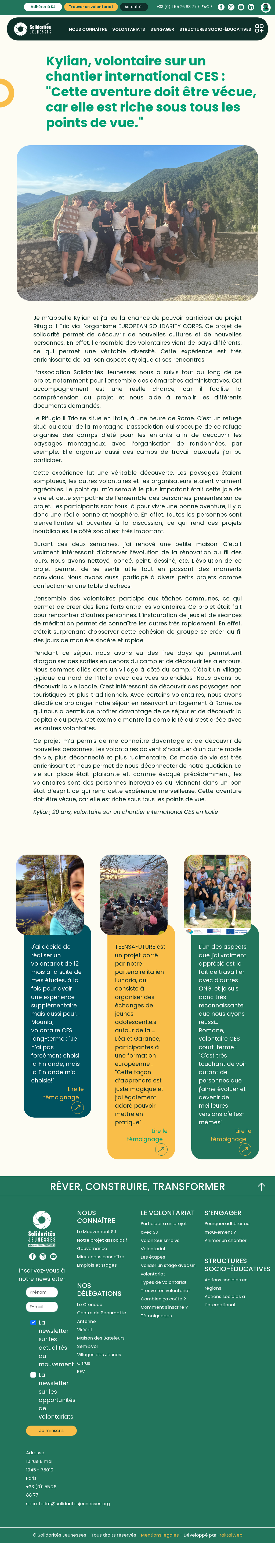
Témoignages (156, 1316)
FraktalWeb (230, 1535)
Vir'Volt (84, 1330)
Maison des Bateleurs (101, 1338)
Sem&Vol (87, 1346)
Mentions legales (160, 1535)
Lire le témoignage (63, 1099)
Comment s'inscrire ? (164, 1307)
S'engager (162, 29)
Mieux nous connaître (100, 1257)
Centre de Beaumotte (101, 1313)
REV (81, 1371)
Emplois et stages (97, 1265)
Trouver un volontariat (91, 6)
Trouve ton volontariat (165, 1291)
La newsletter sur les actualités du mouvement (56, 1343)
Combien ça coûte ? (163, 1299)
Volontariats (128, 29)
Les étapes (153, 1257)
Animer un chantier (226, 1240)
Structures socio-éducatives (215, 29)
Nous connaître (88, 29)
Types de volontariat (164, 1282)
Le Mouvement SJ (96, 1232)
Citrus (83, 1363)
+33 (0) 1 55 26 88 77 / (178, 6)
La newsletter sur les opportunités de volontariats (57, 1395)
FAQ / (207, 6)
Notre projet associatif (102, 1240)
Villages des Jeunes (99, 1355)
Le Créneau (89, 1304)
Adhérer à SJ (43, 6)
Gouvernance (92, 1248)
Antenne (86, 1321)
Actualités (134, 6)
